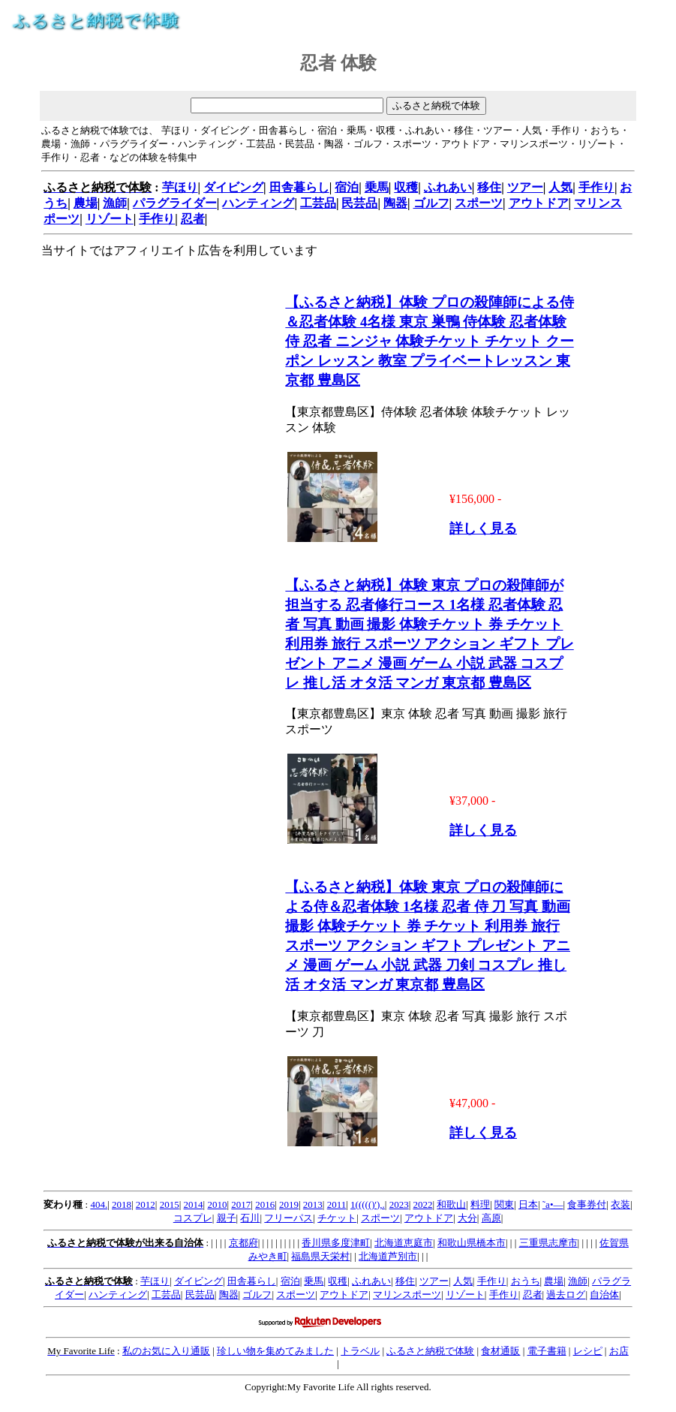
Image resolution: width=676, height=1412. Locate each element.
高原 (491, 1218)
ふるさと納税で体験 (430, 1350)
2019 (289, 1204)
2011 (337, 1204)
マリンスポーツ (407, 1294)
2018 (121, 1204)
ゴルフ (431, 203)
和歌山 (451, 1204)
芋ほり (180, 187)
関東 (504, 1204)
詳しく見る (483, 528)
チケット (336, 1218)
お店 (619, 1350)
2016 (265, 1204)
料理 (480, 1204)
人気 (560, 187)
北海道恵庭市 (403, 1242)
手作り (596, 187)
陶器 (395, 203)
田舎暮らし (299, 187)
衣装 (620, 1204)
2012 (145, 1204)
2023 (399, 1204)
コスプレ (192, 1218)
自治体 (604, 1294)
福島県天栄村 (320, 1256)
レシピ (587, 1350)
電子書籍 (546, 1350)
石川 (250, 1218)
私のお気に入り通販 (166, 1350)
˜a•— (552, 1204)
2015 (169, 1204)
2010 (217, 1204)
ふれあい (448, 187)
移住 (489, 187)
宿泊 (347, 187)
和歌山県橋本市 (471, 1242)
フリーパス (288, 1218)
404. (98, 1204)
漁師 (115, 203)
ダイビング (233, 187)
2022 (422, 1204)
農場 (86, 203)
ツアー (525, 187)
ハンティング (258, 203)
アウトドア (539, 203)
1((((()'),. (367, 1204)
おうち (525, 1281)
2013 (313, 1204)
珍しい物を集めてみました (275, 1350)
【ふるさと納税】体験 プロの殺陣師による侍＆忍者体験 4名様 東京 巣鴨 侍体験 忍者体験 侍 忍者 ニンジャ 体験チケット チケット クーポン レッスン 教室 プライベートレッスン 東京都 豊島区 (429, 341)
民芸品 (359, 203)
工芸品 (318, 203)
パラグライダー (175, 203)
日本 (528, 1204)
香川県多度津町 (336, 1242)
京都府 (243, 1242)
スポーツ (479, 203)
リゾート (110, 218)
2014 (193, 1204)
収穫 (406, 187)
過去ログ (565, 1294)
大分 (467, 1218)
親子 (226, 1218)
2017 (241, 1204)
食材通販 (500, 1350)
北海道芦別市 (388, 1256)
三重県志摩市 (548, 1242)
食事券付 (586, 1204)
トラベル (360, 1350)
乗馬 (377, 187)
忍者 (193, 218)
